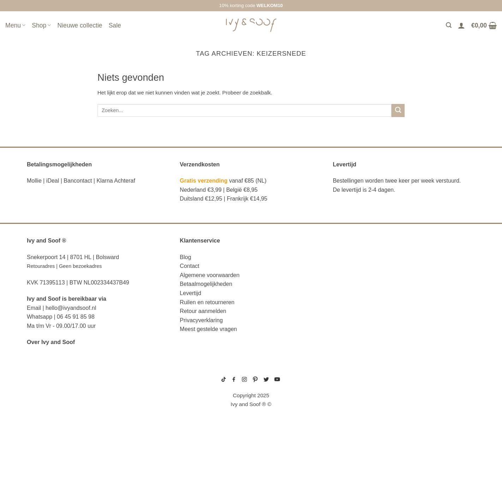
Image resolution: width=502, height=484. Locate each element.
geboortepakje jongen (348, 379)
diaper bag (43, 449)
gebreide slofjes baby (348, 418)
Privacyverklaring (201, 320)
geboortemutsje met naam (351, 391)
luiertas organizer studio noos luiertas (88, 417)
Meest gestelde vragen (208, 329)
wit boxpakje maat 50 (347, 396)
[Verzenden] (398, 110)
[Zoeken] (449, 25)
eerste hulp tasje (53, 428)
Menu (15, 25)
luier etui (41, 385)
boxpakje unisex (344, 407)
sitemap (251, 369)
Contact (189, 266)
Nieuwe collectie (79, 25)
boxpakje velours (345, 401)
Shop (41, 25)
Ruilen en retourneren (207, 302)
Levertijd (190, 293)
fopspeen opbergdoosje (63, 438)
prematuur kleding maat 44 (351, 413)
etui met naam (47, 460)
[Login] (461, 25)
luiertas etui (46, 395)
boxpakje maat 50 (344, 385)
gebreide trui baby (346, 374)
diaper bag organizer (59, 406)
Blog (185, 257)
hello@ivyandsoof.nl (71, 308)
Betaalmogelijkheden (206, 284)
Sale (115, 25)
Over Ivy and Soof (51, 342)
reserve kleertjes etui (61, 374)
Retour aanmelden (203, 311)
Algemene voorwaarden (209, 275)
